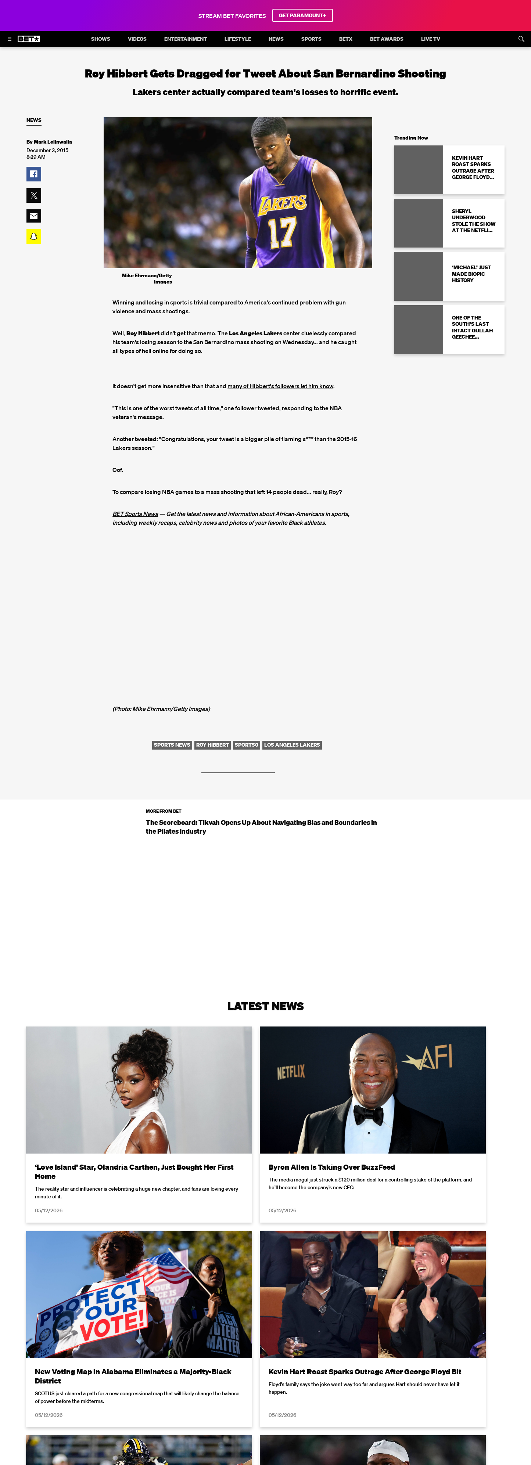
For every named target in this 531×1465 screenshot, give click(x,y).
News (34, 120)
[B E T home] (29, 42)
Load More (265, 1377)
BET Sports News (135, 513)
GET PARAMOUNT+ (302, 15)
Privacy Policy (382, 1460)
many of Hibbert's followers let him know (280, 386)
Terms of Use (313, 1460)
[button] (33, 174)
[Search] (521, 39)
